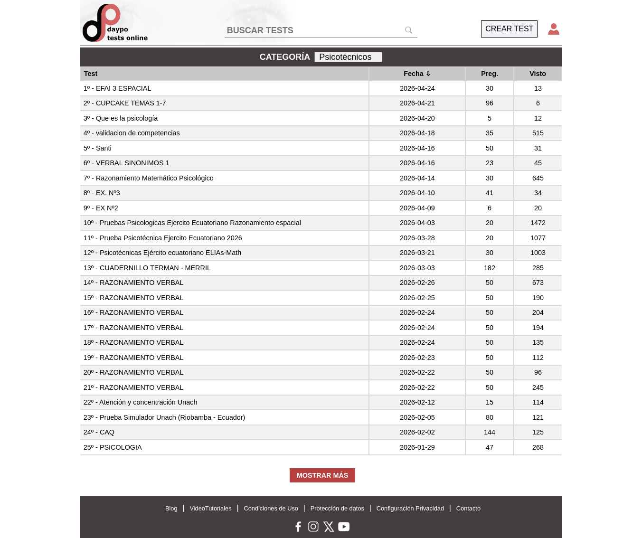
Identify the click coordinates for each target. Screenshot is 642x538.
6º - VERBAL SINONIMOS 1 (127, 163)
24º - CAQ (99, 432)
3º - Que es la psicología (121, 118)
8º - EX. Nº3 (102, 193)
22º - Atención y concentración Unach (141, 402)
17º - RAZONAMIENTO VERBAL (134, 327)
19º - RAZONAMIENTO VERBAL (134, 357)
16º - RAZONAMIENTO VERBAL (134, 312)
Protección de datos (337, 508)
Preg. (489, 73)
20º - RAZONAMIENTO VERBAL (134, 372)
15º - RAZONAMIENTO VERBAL (134, 298)
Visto (537, 73)
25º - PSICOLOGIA (113, 447)
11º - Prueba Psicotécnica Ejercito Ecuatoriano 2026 (163, 238)
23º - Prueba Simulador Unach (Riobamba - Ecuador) (164, 417)
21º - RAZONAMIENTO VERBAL (134, 387)
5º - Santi (98, 148)
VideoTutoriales (210, 508)
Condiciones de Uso (271, 508)
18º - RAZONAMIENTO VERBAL (134, 342)
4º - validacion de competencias (132, 133)
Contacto (468, 508)
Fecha (417, 73)
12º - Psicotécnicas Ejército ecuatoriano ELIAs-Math (162, 252)
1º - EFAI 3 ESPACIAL (117, 88)
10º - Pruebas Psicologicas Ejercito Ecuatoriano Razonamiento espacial (192, 223)
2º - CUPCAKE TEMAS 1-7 (125, 103)
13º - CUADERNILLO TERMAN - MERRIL (147, 268)
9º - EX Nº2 (101, 208)
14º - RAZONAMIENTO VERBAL (134, 282)
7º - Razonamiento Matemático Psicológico (149, 178)
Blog (171, 508)
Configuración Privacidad (410, 508)
